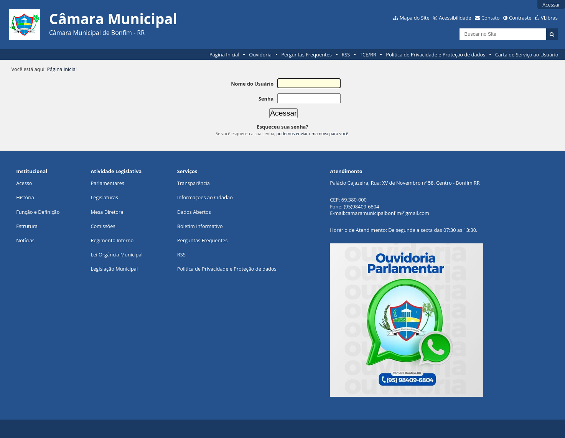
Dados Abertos (194, 211)
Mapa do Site (415, 17)
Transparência (193, 183)
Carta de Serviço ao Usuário (526, 54)
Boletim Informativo (200, 226)
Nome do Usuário (252, 83)
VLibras (549, 17)
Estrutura (27, 226)
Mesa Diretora (107, 211)
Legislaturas (104, 197)
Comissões (103, 226)
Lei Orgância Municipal (117, 254)
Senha (266, 98)
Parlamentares (107, 183)
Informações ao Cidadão (205, 197)
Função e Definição (37, 211)
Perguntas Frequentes (306, 54)
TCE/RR (368, 54)
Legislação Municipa (114, 268)
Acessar (551, 4)
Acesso (24, 183)
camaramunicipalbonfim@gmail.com (387, 213)
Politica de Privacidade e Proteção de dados (435, 54)
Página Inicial (224, 54)
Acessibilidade (455, 17)
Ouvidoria (260, 54)
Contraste (520, 17)
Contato (490, 17)
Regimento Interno (112, 240)
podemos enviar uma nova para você (312, 133)
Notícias (25, 240)
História (25, 197)
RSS (345, 54)
